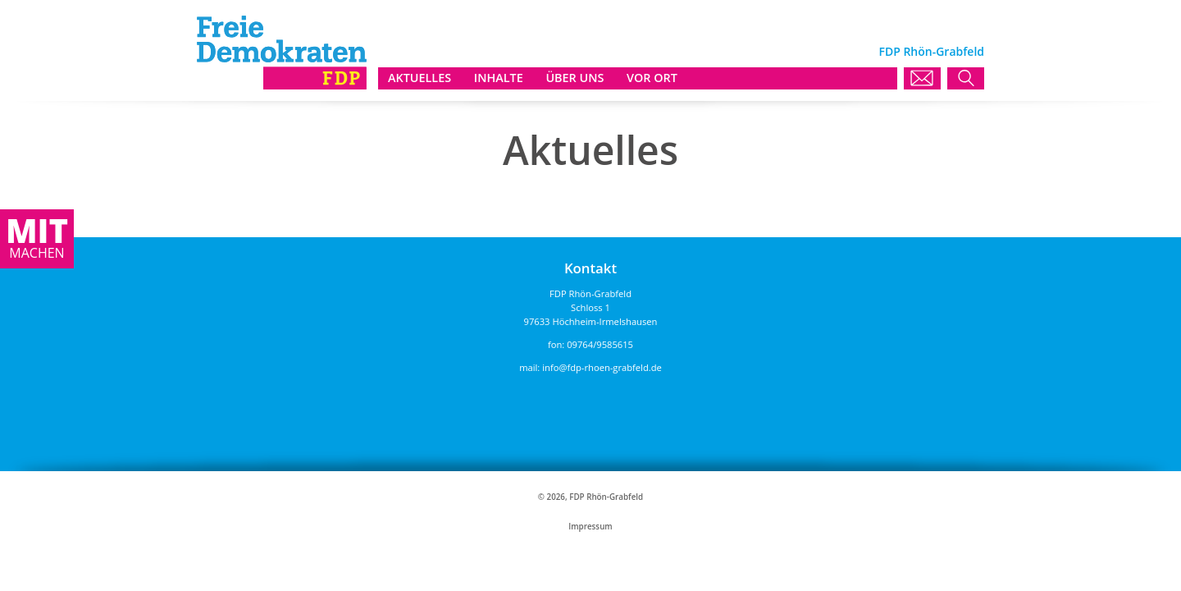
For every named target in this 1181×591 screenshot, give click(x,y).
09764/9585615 (600, 344)
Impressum (590, 526)
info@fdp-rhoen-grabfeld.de (602, 367)
